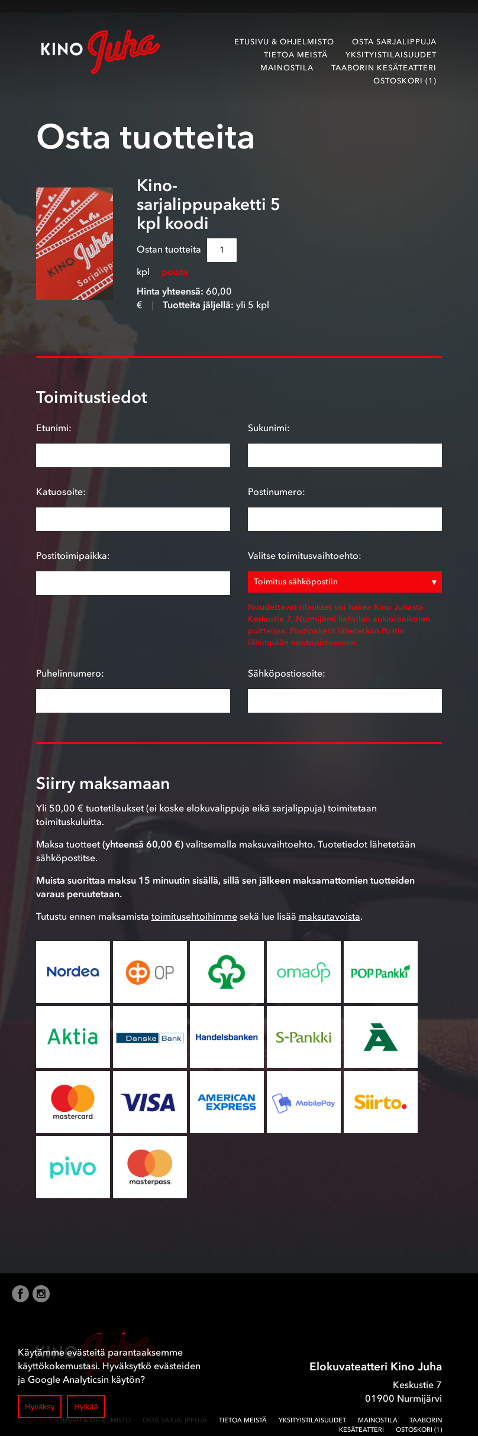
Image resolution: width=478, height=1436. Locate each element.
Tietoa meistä (296, 54)
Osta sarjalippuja (394, 41)
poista (175, 271)
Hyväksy (39, 1406)
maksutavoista (329, 916)
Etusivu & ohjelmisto (284, 41)
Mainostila (287, 67)
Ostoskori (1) (405, 80)
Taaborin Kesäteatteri (384, 67)
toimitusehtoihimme (194, 916)
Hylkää (86, 1406)
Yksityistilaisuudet (391, 54)
